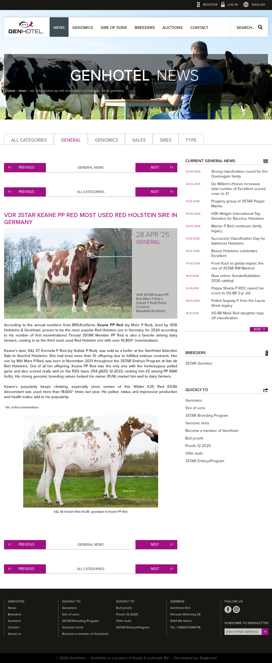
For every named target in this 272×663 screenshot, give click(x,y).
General (71, 140)
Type (191, 140)
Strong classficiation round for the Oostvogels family (239, 174)
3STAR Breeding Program (206, 415)
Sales (139, 140)
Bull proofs (194, 438)
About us (14, 634)
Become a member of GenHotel (211, 430)
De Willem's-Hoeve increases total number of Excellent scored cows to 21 (238, 189)
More (257, 329)
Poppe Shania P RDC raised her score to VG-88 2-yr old (237, 290)
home (10, 91)
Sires (166, 140)
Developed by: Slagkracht (195, 658)
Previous (26, 167)
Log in (232, 4)
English (258, 4)
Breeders (145, 27)
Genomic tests (197, 423)
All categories (29, 140)
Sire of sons (114, 27)
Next (155, 167)
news (22, 91)
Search (260, 27)
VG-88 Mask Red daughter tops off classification (237, 315)
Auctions (172, 27)
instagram (236, 609)
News (59, 27)
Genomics (82, 27)
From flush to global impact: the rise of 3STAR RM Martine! (237, 266)
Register (210, 4)
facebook (228, 609)
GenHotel (26, 27)
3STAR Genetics (198, 363)
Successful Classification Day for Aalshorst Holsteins (238, 241)
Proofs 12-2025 (198, 446)
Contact (199, 27)
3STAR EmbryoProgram (204, 461)
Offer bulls (194, 453)
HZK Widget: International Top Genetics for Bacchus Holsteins (237, 216)
